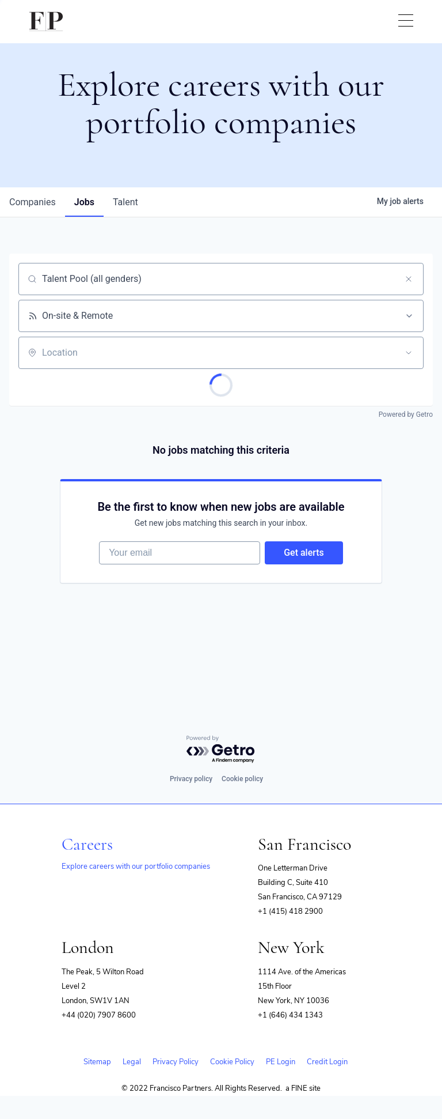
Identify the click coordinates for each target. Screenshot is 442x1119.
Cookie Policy (232, 1062)
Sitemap (97, 1062)
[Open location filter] (408, 353)
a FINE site (303, 1088)
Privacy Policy (176, 1062)
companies (32, 202)
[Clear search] (408, 279)
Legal (132, 1062)
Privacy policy (191, 779)
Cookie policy (242, 779)
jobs (84, 202)
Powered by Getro (406, 414)
